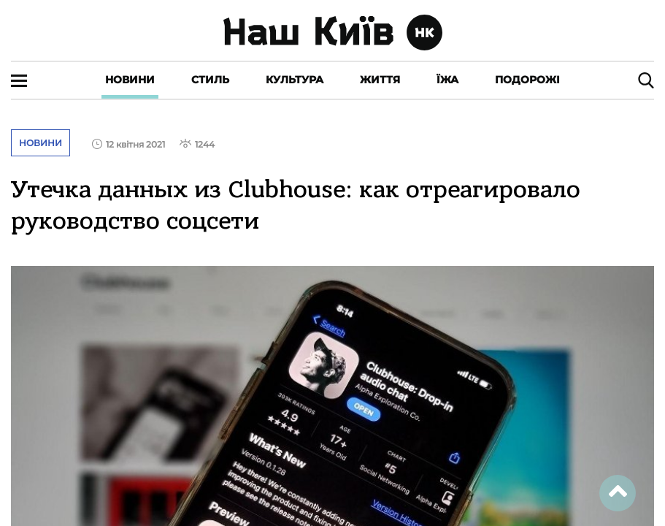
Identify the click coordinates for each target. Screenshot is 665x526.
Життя (380, 79)
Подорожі (527, 79)
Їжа (447, 79)
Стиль (210, 79)
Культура (294, 79)
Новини (130, 79)
